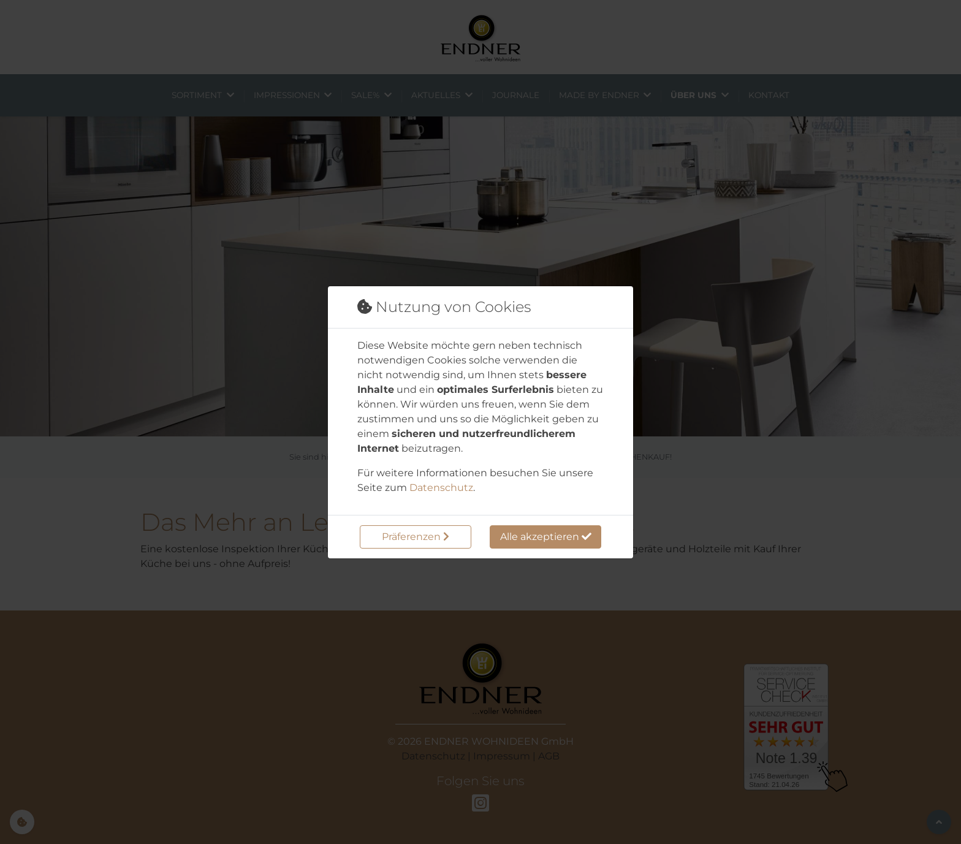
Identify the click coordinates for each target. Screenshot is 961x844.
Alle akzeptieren (545, 536)
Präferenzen (415, 536)
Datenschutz (441, 487)
